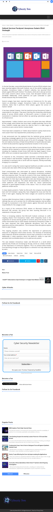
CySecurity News (14, 510)
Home (3, 25)
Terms (25, 373)
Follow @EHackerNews (25, 384)
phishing (22, 255)
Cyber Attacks (9, 25)
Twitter (27, 261)
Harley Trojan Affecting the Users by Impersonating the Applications (28, 454)
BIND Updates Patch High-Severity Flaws (20, 428)
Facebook (10, 261)
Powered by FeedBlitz (34, 370)
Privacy (30, 373)
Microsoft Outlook (7, 255)
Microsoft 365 (37, 253)
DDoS (26, 253)
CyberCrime (20, 253)
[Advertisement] (26, 319)
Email (31, 253)
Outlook (16, 255)
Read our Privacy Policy (37, 510)
